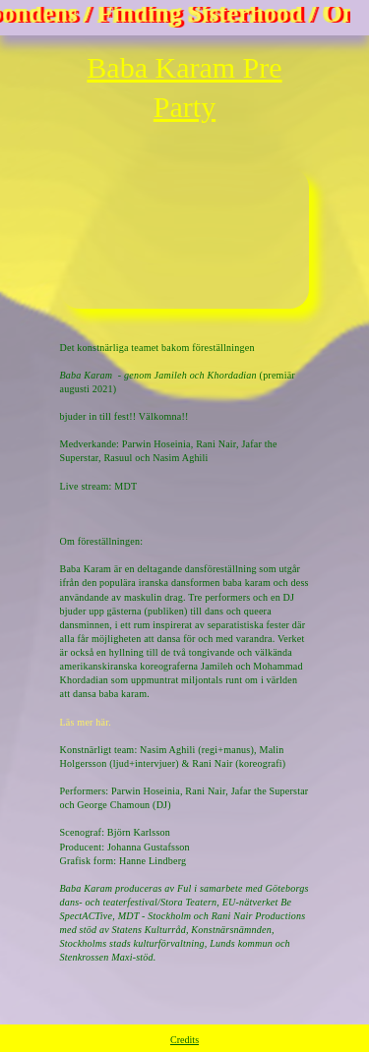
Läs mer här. (86, 722)
